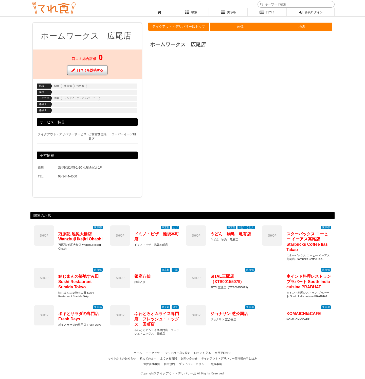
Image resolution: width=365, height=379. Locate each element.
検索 (191, 12)
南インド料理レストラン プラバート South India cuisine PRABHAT (308, 281)
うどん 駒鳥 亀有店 (230, 234)
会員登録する (223, 352)
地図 (302, 26)
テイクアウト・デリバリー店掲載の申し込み (229, 358)
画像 (240, 26)
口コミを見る (202, 352)
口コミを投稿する (87, 70)
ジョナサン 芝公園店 (229, 313)
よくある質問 (168, 358)
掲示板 (228, 12)
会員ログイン (310, 12)
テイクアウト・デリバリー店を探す (168, 352)
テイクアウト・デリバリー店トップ (178, 26)
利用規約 (169, 364)
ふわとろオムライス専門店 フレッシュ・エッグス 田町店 (156, 318)
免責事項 (216, 364)
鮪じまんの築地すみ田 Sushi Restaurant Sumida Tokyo (78, 281)
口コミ (267, 12)
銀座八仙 (142, 276)
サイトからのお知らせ (122, 358)
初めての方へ (148, 358)
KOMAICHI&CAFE (303, 313)
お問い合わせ (189, 358)
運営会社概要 (151, 364)
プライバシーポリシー (193, 364)
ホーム (138, 352)
